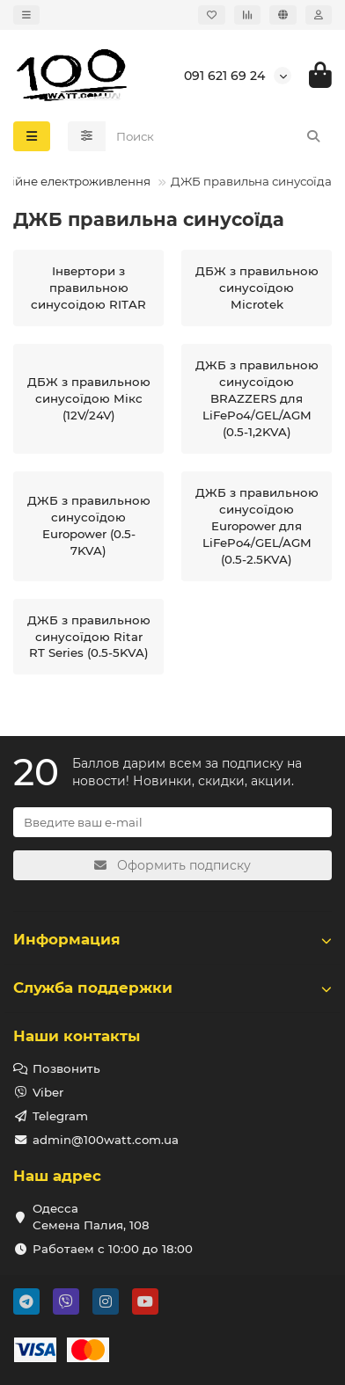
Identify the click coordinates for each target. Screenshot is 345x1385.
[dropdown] (26, 15)
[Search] (219, 136)
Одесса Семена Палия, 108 (91, 1216)
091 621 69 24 (224, 76)
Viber (48, 1092)
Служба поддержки (172, 987)
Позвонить (66, 1068)
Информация (172, 939)
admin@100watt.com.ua (106, 1140)
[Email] (172, 822)
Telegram (60, 1116)
